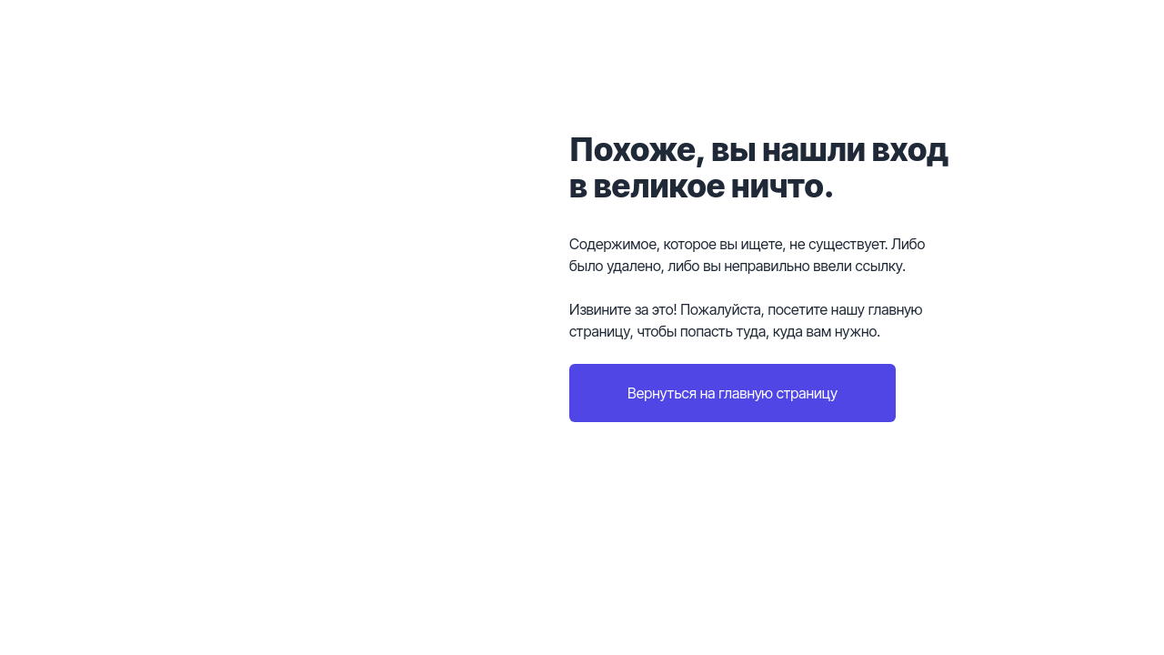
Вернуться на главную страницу (732, 393)
